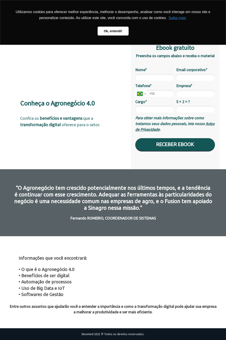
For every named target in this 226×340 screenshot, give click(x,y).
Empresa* (184, 85)
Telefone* (143, 85)
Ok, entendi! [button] (113, 31)
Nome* (141, 69)
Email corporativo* (191, 69)
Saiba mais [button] (177, 18)
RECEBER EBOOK (175, 144)
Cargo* (141, 101)
